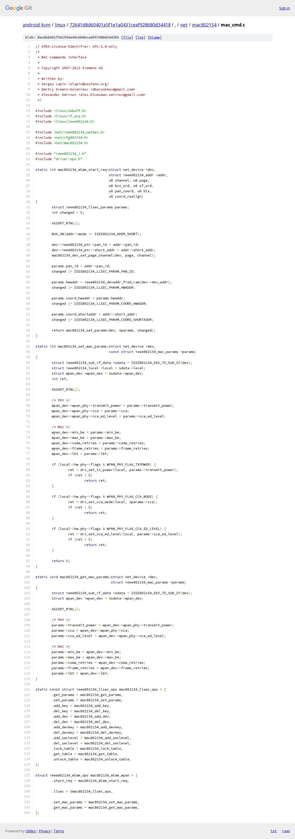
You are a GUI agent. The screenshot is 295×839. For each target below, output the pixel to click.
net (184, 25)
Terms (59, 831)
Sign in (284, 8)
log (140, 37)
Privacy (44, 831)
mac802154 (204, 25)
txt (274, 831)
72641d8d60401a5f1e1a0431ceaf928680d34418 (120, 25)
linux (60, 25)
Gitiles (31, 831)
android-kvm (36, 25)
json (286, 831)
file (127, 37)
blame (155, 37)
